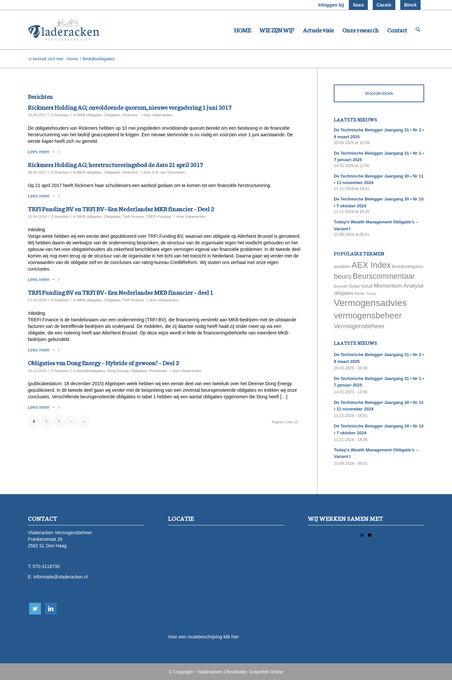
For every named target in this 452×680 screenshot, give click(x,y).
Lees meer (45, 151)
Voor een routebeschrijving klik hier (203, 636)
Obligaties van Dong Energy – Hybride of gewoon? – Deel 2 (103, 362)
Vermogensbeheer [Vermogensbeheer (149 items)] (359, 326)
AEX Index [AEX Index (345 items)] (371, 265)
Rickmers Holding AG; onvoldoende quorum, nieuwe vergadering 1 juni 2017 (130, 107)
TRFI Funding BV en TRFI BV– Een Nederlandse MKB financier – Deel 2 (121, 208)
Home (72, 58)
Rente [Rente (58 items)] (359, 293)
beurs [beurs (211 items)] (342, 276)
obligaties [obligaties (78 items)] (343, 293)
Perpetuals (158, 371)
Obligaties (112, 115)
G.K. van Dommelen (168, 172)
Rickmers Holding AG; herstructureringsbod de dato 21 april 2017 (115, 164)
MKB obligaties (89, 115)
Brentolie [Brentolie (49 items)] (340, 286)
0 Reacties (60, 115)
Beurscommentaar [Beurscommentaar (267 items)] (384, 276)
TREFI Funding (158, 216)
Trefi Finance (133, 216)
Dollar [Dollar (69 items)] (354, 286)
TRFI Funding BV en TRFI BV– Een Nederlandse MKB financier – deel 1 (120, 292)
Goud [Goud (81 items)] (367, 286)
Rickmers (130, 115)
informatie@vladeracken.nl (60, 576)
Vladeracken (162, 115)
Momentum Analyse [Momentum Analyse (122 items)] (399, 285)
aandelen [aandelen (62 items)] (342, 266)
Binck (410, 5)
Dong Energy (117, 371)
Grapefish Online (266, 671)
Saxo (358, 5)
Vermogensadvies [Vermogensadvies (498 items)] (370, 303)
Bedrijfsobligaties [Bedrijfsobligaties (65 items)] (407, 266)
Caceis (384, 5)
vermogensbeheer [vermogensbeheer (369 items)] (368, 315)
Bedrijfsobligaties (91, 371)
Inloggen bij (331, 5)
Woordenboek (379, 93)
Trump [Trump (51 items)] (371, 293)
